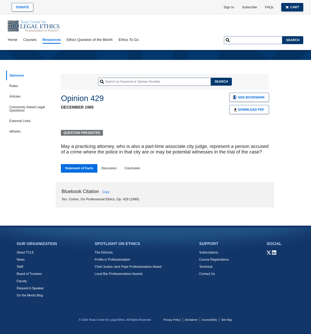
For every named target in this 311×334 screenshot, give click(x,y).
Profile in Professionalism (112, 259)
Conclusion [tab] (132, 168)
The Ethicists (104, 252)
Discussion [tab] (109, 168)
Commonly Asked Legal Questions (27, 108)
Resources (51, 40)
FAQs (269, 7)
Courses (29, 40)
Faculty (22, 281)
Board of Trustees (29, 273)
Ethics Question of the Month (89, 40)
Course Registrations (214, 259)
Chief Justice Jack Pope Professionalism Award (128, 266)
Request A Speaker (30, 288)
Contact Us (207, 273)
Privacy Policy (171, 319)
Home (12, 40)
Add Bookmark (249, 97)
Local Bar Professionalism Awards (119, 273)
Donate (22, 7)
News (21, 259)
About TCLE (25, 252)
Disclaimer (191, 319)
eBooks (15, 131)
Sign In (229, 7)
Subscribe (249, 7)
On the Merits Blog (30, 295)
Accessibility (209, 319)
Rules (13, 86)
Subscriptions (208, 252)
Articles (14, 96)
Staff (20, 266)
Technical (205, 266)
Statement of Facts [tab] (79, 168)
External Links (20, 121)
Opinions (16, 75)
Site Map (226, 319)
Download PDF (249, 110)
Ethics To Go (128, 40)
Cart (292, 7)
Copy (105, 192)
